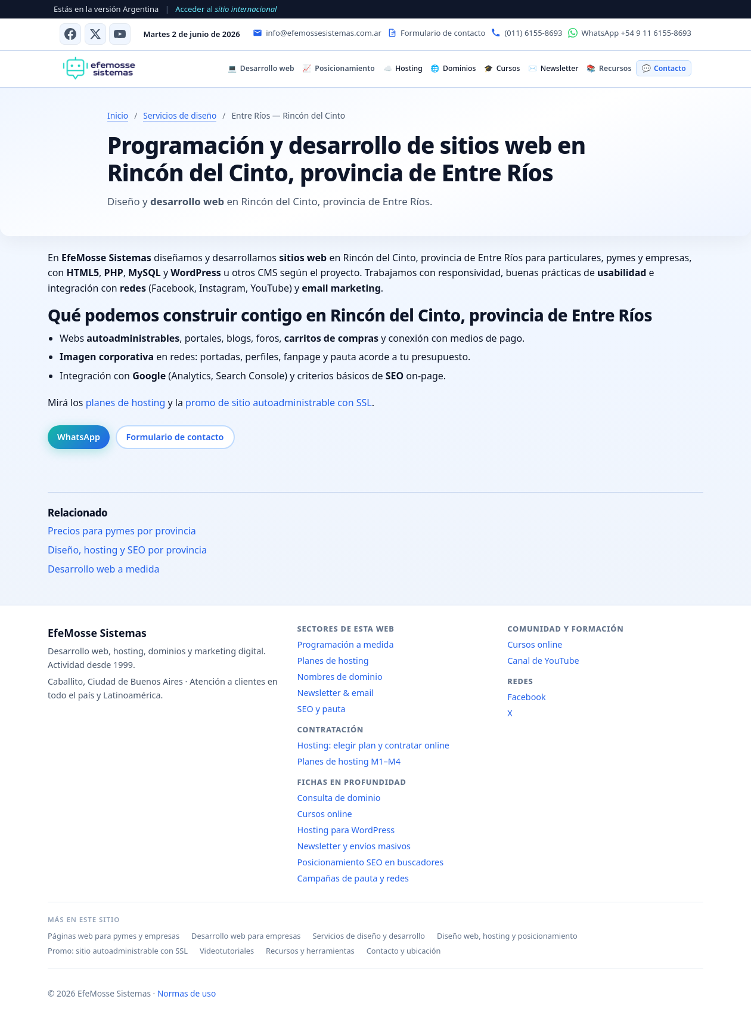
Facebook (526, 697)
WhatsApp (78, 437)
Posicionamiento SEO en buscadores (370, 862)
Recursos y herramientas (310, 950)
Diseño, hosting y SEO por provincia (127, 549)
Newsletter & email (335, 692)
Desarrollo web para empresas (245, 935)
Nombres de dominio (340, 676)
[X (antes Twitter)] (95, 34)
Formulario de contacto (175, 437)
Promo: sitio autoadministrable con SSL (118, 950)
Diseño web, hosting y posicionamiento (507, 935)
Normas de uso (186, 993)
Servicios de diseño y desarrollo (368, 935)
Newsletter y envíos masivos (354, 846)
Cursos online (324, 813)
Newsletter (553, 68)
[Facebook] (70, 34)
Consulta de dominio (339, 797)
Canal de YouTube (543, 660)
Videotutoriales (227, 950)
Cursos (502, 68)
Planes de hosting (333, 660)
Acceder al (226, 9)
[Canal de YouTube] (120, 34)
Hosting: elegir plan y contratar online (373, 745)
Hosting (403, 68)
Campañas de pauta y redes (353, 878)
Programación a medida (345, 644)
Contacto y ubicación (404, 950)
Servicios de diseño (179, 115)
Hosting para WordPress (346, 830)
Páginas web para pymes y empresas (113, 935)
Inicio (117, 115)
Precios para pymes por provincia (122, 530)
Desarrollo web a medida (104, 569)
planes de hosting (126, 402)
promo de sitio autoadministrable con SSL (278, 402)
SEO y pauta (321, 708)
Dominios (453, 68)
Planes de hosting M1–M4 (349, 761)
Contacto (664, 68)
